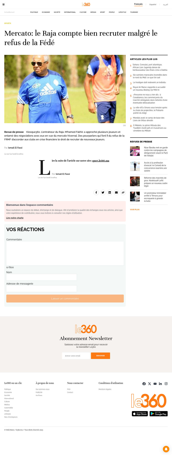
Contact (70, 409)
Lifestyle (122, 29)
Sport (102, 29)
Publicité (39, 409)
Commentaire (14, 256)
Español (153, 4)
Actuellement (9, 29)
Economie (46, 29)
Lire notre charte (15, 235)
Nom (9, 289)
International (70, 29)
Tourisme (134, 29)
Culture (83, 29)
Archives (39, 412)
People (112, 29)
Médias (93, 29)
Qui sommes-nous (42, 406)
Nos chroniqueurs (10, 434)
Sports (7, 40)
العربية (165, 4)
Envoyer (100, 373)
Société (57, 29)
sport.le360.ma (100, 177)
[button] (166, 449)
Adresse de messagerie (19, 300)
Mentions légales (105, 406)
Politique (34, 29)
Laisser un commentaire (65, 315)
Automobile (8, 425)
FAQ (68, 406)
